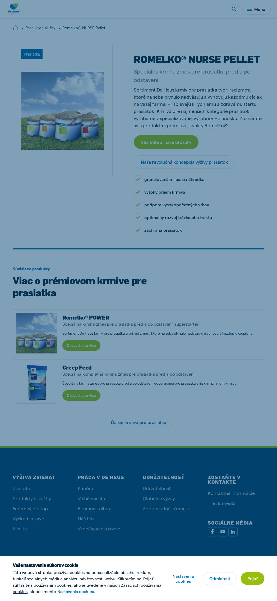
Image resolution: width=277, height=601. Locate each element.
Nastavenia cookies (183, 578)
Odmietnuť (219, 578)
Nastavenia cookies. (76, 591)
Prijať (252, 578)
